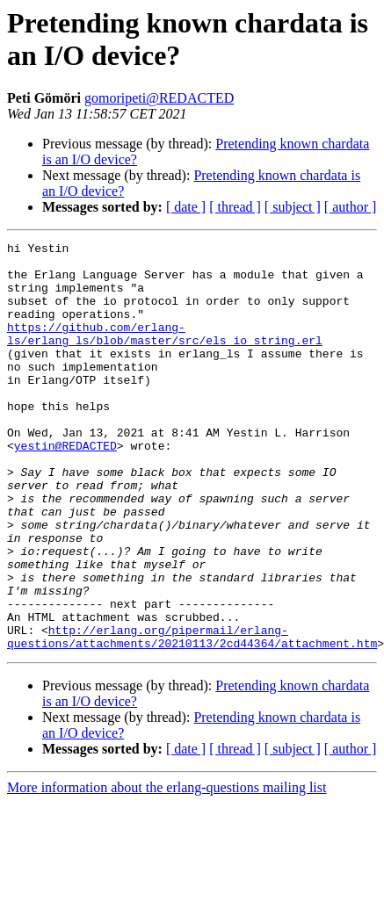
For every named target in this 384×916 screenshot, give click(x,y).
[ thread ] (235, 206)
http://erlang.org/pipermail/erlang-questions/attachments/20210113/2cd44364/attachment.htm (192, 716)
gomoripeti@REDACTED (159, 97)
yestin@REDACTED (65, 487)
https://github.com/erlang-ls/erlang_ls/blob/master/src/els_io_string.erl (164, 353)
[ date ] (186, 206)
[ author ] (350, 206)
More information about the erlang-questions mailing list (166, 869)
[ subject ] (292, 206)
